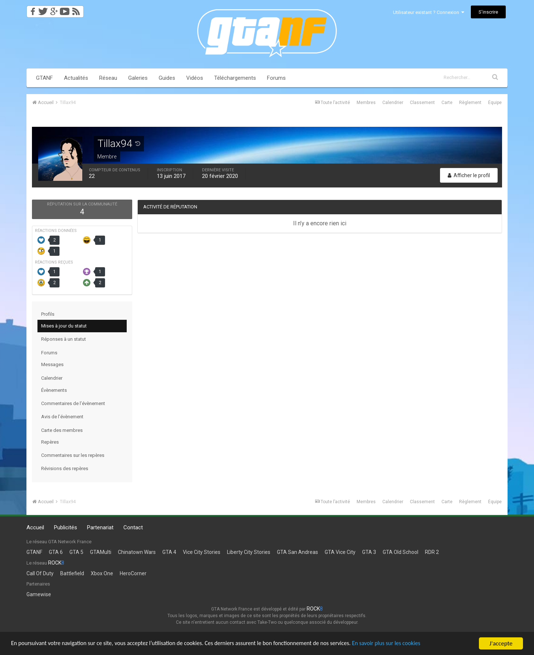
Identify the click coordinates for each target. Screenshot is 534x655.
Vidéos (194, 78)
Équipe (495, 102)
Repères (50, 442)
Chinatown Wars (137, 552)
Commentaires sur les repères (72, 455)
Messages (52, 364)
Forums (276, 78)
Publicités (65, 527)
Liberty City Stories (248, 552)
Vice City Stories (201, 552)
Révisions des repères (64, 468)
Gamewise (38, 594)
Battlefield (72, 573)
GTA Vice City (340, 552)
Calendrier (392, 102)
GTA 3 (369, 552)
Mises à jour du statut (64, 326)
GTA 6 (56, 552)
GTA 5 (76, 552)
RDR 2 (432, 552)
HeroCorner (133, 573)
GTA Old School (400, 552)
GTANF (44, 78)
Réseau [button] (108, 78)
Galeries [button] (138, 78)
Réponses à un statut (63, 339)
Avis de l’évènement (62, 416)
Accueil (35, 527)
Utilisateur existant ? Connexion (428, 12)
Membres (366, 102)
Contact (133, 527)
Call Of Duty (40, 573)
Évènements (54, 390)
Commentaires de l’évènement (73, 403)
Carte (446, 102)
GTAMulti (100, 552)
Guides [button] (167, 78)
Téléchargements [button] (235, 78)
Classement (422, 102)
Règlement (470, 102)
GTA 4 (169, 552)
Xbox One (102, 573)
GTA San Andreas (297, 552)
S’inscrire (488, 12)
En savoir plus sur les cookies (410, 644)
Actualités (76, 78)
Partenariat (100, 527)
